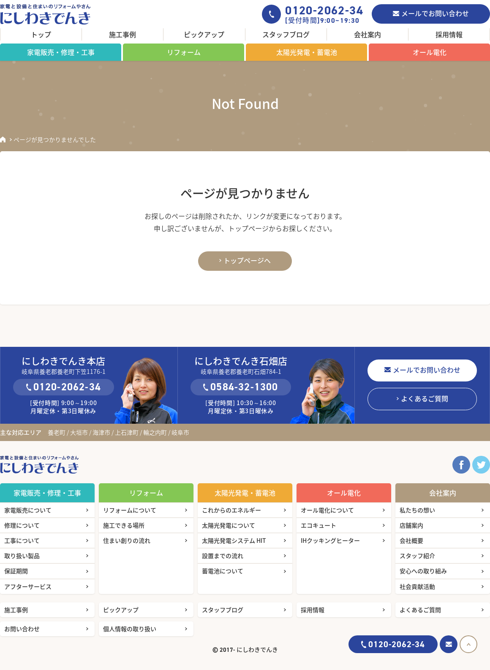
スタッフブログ (286, 34)
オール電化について (327, 510)
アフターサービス (28, 586)
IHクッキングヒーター (330, 540)
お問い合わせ (22, 628)
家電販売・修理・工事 (61, 52)
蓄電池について (222, 571)
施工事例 (122, 34)
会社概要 (411, 540)
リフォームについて (129, 510)
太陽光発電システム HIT (234, 540)
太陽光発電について (228, 525)
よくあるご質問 (424, 398)
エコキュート (318, 525)
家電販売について (28, 510)
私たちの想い (417, 510)
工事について (22, 540)
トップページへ (247, 260)
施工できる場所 (123, 525)
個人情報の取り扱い (129, 628)
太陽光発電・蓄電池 (306, 52)
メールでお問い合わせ (435, 13)
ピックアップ (204, 34)
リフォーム (184, 52)
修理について (22, 525)
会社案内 (367, 34)
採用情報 (449, 34)
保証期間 (16, 571)
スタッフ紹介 (417, 555)
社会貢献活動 (417, 586)
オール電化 (429, 52)
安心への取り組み (423, 571)
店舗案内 (411, 525)
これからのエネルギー (231, 510)
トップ (41, 34)
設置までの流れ (222, 555)
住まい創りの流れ (126, 540)
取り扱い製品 (22, 555)
